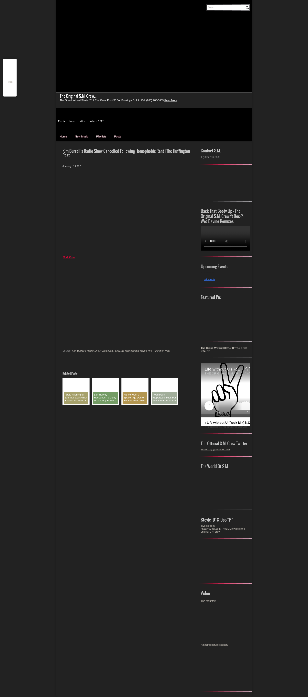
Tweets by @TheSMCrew (215, 449)
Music (72, 121)
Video (82, 121)
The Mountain (208, 600)
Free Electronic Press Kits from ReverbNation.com (225, 427)
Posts (117, 136)
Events (61, 121)
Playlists (101, 136)
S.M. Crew (69, 257)
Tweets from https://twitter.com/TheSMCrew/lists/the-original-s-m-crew (223, 528)
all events (209, 279)
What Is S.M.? (97, 121)
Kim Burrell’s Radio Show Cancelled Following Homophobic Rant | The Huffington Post (121, 350)
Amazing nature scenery (214, 644)
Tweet (10, 82)
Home (63, 136)
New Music (81, 136)
